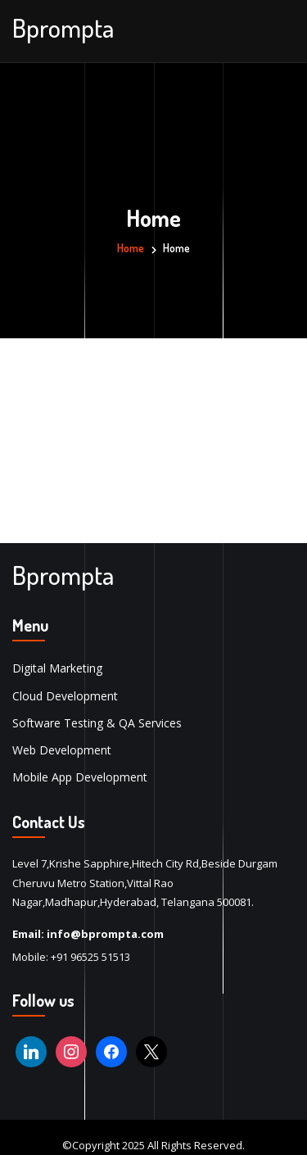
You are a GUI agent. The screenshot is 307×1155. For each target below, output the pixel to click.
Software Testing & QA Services (97, 723)
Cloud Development (65, 696)
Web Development (61, 750)
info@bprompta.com (105, 933)
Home (130, 248)
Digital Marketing (57, 668)
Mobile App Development (79, 777)
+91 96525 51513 (90, 956)
